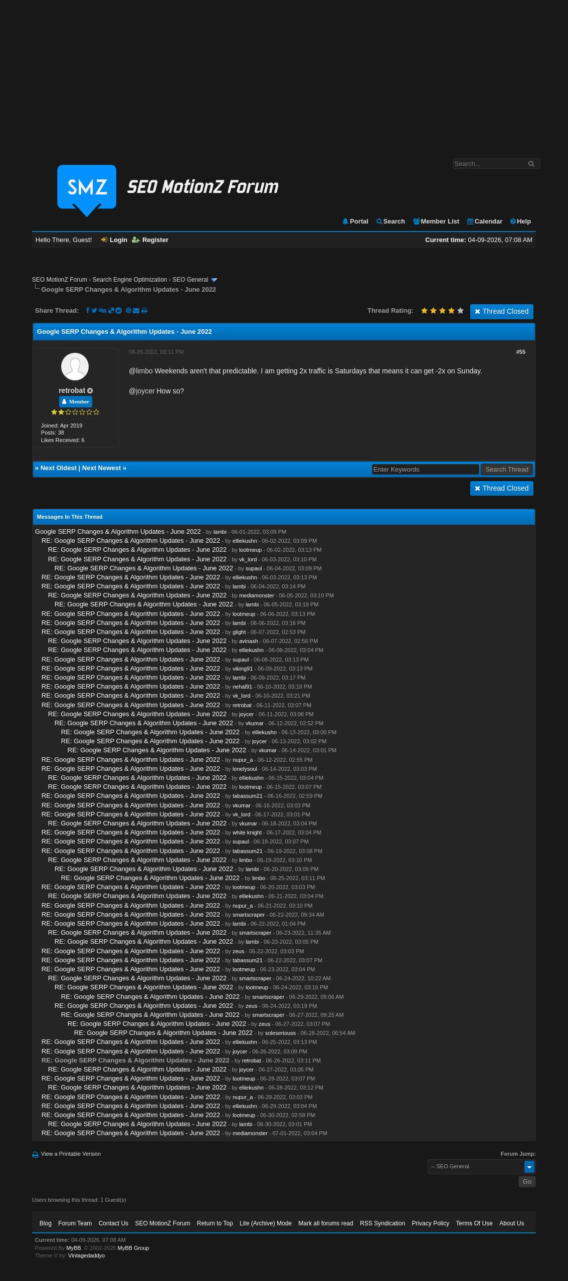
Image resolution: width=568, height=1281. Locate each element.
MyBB (73, 1248)
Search (390, 221)
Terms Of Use (474, 1223)
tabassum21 (248, 796)
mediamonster (256, 595)
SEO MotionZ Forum (59, 279)
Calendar (484, 221)
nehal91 (242, 687)
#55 (520, 352)
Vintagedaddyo (86, 1255)
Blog (46, 1223)
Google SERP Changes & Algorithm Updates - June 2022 (118, 531)
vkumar (255, 723)
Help (520, 221)
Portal (354, 221)
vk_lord (248, 559)
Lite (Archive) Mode (266, 1223)
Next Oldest (59, 468)
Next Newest (101, 468)
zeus (238, 951)
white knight (247, 832)
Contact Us (113, 1223)
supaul (254, 568)
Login (114, 240)
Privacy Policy (430, 1223)
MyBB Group (133, 1248)
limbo (144, 371)
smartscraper (249, 915)
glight (239, 632)
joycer (145, 391)
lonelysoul (245, 769)
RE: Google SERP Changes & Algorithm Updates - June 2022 (131, 540)
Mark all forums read (325, 1223)
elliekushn (245, 541)
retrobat (72, 390)
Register (150, 240)
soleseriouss (280, 1033)
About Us (511, 1223)
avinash (248, 641)
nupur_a (243, 760)
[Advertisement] (284, 74)
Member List (436, 221)
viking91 (243, 669)
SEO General (190, 279)
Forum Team (75, 1223)
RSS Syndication (382, 1223)
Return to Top (215, 1223)
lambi (220, 532)
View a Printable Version (71, 1154)
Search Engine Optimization (130, 279)
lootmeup (250, 550)
